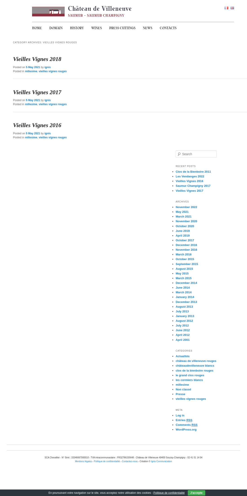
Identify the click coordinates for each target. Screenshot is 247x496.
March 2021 (184, 216)
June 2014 (183, 287)
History (77, 28)
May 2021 (182, 211)
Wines (96, 28)
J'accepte (196, 492)
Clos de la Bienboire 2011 (193, 171)
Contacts (168, 28)
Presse (180, 394)
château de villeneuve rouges (196, 361)
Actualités (183, 356)
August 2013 (184, 306)
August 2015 (184, 268)
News (147, 28)
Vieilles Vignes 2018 (37, 59)
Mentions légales (83, 461)
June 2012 (183, 330)
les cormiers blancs (189, 380)
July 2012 (182, 325)
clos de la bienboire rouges (194, 370)
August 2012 (184, 320)
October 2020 (185, 226)
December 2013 (186, 302)
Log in (180, 415)
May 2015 (182, 273)
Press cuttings (122, 28)
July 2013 (182, 311)
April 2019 (183, 235)
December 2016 (186, 245)
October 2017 (185, 240)
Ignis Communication (161, 461)
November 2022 (186, 207)
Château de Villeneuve (100, 8)
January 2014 (185, 297)
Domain (56, 28)
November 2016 (186, 249)
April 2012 (183, 335)
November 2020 (186, 221)
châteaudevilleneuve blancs (195, 365)
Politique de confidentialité (169, 492)
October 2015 (185, 259)
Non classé (183, 389)
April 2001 (183, 340)
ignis (47, 67)
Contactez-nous (130, 461)
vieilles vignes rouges (53, 71)
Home (37, 28)
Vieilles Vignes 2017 (37, 92)
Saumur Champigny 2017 (193, 185)
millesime (31, 71)
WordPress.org (186, 429)
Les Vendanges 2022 (190, 176)
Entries (184, 420)
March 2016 (184, 254)
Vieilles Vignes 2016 (37, 125)
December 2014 (186, 283)
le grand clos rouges (190, 375)
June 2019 (183, 231)
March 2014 (184, 292)
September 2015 (187, 264)
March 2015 (184, 278)
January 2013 (185, 316)
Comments (187, 425)
